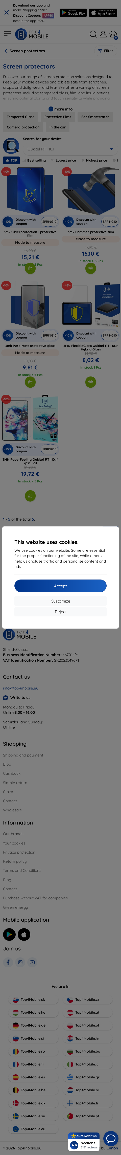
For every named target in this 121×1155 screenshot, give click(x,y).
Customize (60, 601)
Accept (60, 585)
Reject (60, 611)
